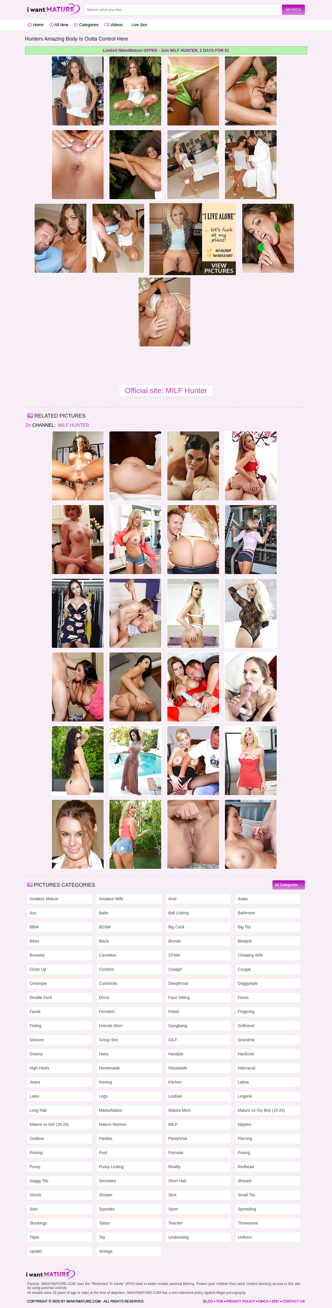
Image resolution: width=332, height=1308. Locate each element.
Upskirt (36, 1251)
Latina (243, 1082)
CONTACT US (293, 1301)
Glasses (37, 1039)
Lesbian (175, 1096)
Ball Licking (178, 913)
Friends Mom (111, 1025)
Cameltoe (107, 955)
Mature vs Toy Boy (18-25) (261, 1110)
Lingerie (245, 1096)
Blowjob (245, 941)
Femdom (107, 1011)
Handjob (175, 1054)
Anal (172, 898)
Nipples (244, 1124)
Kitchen (175, 1082)
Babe (104, 913)
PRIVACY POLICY (240, 1301)
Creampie (38, 983)
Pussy (35, 1166)
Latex (34, 1096)
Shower (106, 1195)
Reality (174, 1166)
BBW (34, 927)
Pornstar (176, 1152)
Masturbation (110, 1110)
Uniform (245, 1237)
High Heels (39, 1068)
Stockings (38, 1223)
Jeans (35, 1082)
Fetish (173, 1011)
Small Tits (246, 1195)
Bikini (34, 941)
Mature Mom (179, 1110)
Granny (36, 1054)
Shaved (244, 1180)
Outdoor (37, 1138)
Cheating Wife (250, 955)
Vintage (106, 1251)
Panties (106, 1138)
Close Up (38, 969)
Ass (33, 913)
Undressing (178, 1237)
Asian (243, 898)
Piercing (245, 1138)
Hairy (104, 1054)
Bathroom (246, 913)
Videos (113, 24)
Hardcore (246, 1054)
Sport (173, 1209)
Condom (106, 969)
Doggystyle (248, 983)
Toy (102, 1237)
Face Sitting (179, 997)
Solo (34, 1209)
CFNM (174, 955)
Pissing (36, 1152)
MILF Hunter (73, 425)
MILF (173, 1124)
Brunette (37, 955)
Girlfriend (246, 1025)
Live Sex (137, 24)
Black (104, 941)
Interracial (246, 1068)
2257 (275, 1301)
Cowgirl (175, 969)
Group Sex (108, 1039)
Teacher (175, 1223)
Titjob (34, 1237)
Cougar (244, 969)
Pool (103, 1152)
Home (35, 24)
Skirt (172, 1195)
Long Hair (38, 1110)
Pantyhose (177, 1138)
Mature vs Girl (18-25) (49, 1124)
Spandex (107, 1209)
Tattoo (104, 1223)
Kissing (105, 1082)
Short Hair (177, 1180)
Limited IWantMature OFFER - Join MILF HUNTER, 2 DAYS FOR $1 (166, 50)
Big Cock (176, 927)
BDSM (105, 927)
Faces (243, 997)
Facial (35, 1011)
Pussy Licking (111, 1166)
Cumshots (108, 983)
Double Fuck (41, 997)
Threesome (248, 1223)
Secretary (107, 1180)
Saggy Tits (39, 1180)
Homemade (109, 1068)
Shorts (35, 1195)
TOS (219, 1301)
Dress (104, 997)
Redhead (246, 1166)
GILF (172, 1039)
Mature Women (112, 1124)
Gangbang (177, 1025)
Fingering (246, 1011)
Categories (86, 24)
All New (59, 24)
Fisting (35, 1025)
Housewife (177, 1068)
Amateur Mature (44, 898)
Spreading (247, 1209)
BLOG (208, 1301)
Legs (103, 1096)
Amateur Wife (111, 898)
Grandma (246, 1039)
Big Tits (244, 927)
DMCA (263, 1301)
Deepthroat (178, 983)
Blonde (174, 941)
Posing (244, 1152)
